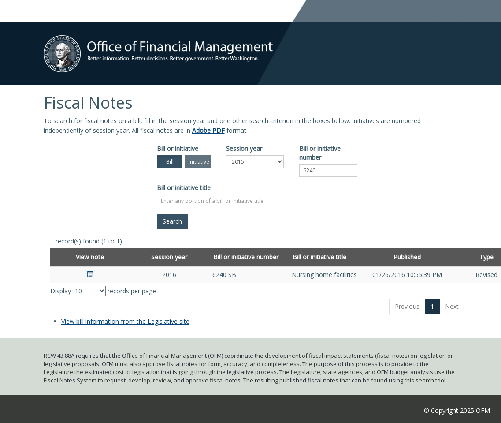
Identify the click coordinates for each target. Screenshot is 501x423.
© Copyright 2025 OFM (457, 410)
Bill (170, 161)
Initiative (199, 161)
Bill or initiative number (320, 152)
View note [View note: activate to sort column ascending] (90, 257)
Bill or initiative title (184, 187)
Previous (407, 306)
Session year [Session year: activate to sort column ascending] (169, 257)
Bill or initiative (177, 148)
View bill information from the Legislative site (125, 321)
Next (452, 306)
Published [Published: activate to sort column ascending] (407, 257)
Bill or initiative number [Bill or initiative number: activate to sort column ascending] (245, 257)
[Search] (172, 221)
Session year (244, 148)
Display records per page (103, 291)
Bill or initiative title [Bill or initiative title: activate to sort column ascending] (319, 257)
